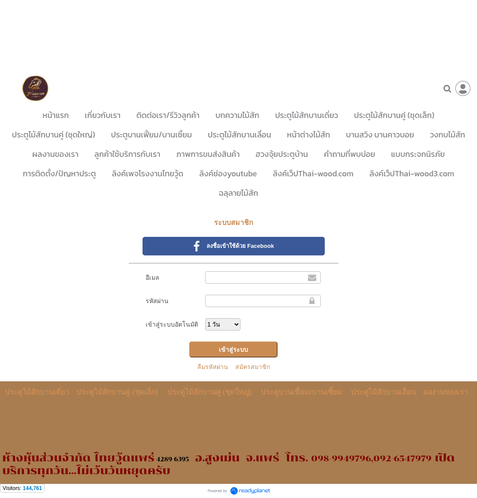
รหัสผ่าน (157, 300)
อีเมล (152, 277)
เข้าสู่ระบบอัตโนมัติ (172, 324)
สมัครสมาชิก (252, 366)
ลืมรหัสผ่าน (212, 366)
